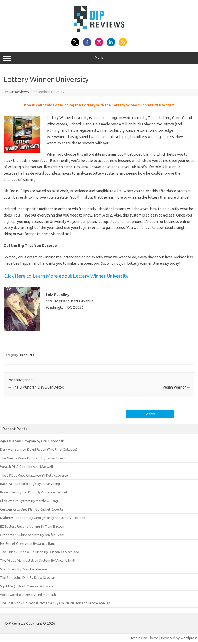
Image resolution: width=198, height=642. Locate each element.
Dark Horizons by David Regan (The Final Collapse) (38, 449)
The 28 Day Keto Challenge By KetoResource (34, 475)
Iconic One (139, 638)
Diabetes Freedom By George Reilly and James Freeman (42, 518)
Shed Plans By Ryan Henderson (23, 569)
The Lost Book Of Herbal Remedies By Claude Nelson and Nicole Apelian (55, 603)
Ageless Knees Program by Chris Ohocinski (32, 441)
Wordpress (188, 638)
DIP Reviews (19, 92)
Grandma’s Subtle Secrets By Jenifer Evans (32, 535)
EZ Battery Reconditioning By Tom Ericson (32, 526)
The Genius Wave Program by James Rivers (33, 458)
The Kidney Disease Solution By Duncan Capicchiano (39, 552)
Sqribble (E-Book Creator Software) (27, 586)
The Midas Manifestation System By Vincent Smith (38, 560)
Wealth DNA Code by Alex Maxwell (26, 466)
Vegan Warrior (176, 387)
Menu (99, 58)
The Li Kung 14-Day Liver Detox (36, 387)
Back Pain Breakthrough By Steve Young (30, 484)
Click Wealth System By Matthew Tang (29, 501)
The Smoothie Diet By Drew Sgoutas (27, 577)
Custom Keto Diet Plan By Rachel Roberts (31, 509)
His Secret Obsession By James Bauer (28, 543)
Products (27, 355)
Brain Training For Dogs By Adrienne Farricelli (34, 492)
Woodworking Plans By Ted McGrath (28, 594)
